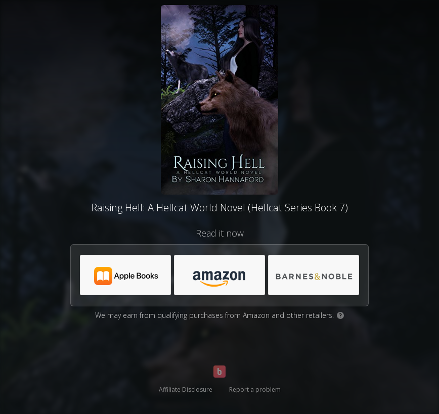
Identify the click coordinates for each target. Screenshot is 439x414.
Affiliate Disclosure (185, 389)
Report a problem (255, 389)
